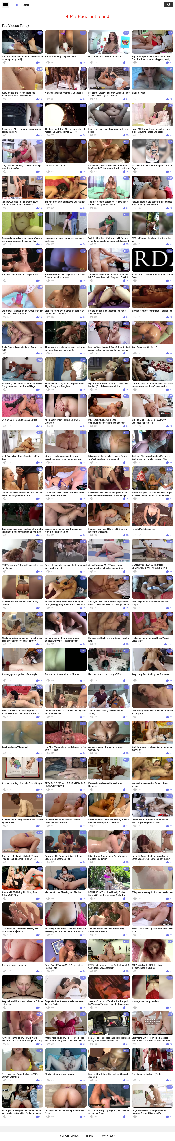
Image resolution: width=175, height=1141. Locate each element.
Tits (21, 5)
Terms (89, 1136)
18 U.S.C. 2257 (107, 1136)
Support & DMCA (69, 1136)
